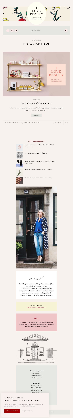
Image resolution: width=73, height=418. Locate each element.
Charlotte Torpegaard (31, 123)
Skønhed (36, 100)
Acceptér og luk (12, 411)
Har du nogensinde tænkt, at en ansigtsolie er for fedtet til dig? (40, 162)
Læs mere (36, 115)
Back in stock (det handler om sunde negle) (38, 178)
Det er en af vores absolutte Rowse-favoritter (38, 169)
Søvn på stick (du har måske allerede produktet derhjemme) (39, 146)
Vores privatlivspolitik (26, 411)
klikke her (31, 406)
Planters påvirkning (36, 103)
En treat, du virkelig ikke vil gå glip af (36, 153)
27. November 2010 (13, 123)
